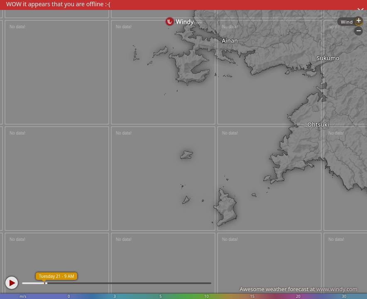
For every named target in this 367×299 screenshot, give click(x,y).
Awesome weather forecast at (298, 289)
